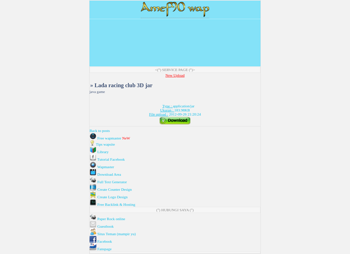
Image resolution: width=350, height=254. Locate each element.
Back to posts (100, 131)
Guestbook (101, 226)
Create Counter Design (111, 189)
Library (99, 152)
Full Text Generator (108, 182)
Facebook (101, 241)
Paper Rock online (107, 219)
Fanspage (100, 249)
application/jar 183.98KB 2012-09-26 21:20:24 (175, 110)
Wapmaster (102, 167)
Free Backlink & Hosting (112, 204)
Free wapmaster (106, 138)
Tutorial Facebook (107, 159)
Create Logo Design (108, 197)
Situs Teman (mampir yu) (113, 234)
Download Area (105, 174)
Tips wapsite (102, 144)
